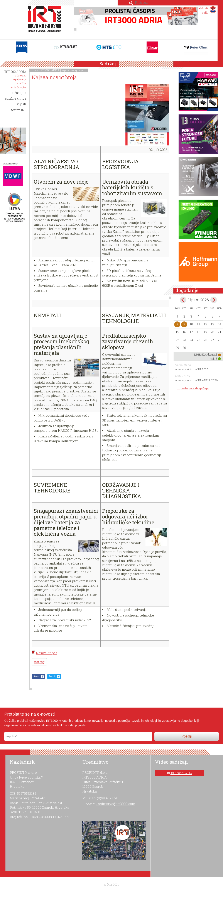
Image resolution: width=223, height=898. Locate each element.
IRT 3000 (45, 21)
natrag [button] (39, 662)
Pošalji (186, 736)
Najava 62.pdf (46, 653)
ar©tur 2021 (111, 884)
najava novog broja (72, 70)
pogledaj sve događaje (192, 388)
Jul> (213, 300)
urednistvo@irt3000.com (115, 803)
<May (183, 300)
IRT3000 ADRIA (49, 70)
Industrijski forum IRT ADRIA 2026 (196, 380)
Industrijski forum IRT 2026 (191, 369)
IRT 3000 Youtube (181, 773)
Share (36, 676)
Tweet (52, 676)
